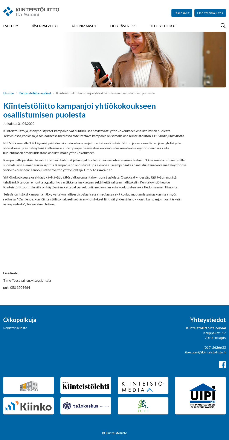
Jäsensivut (181, 13)
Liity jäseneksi (123, 26)
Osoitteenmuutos (210, 13)
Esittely (10, 26)
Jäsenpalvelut (44, 26)
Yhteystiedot (163, 26)
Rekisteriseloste (15, 328)
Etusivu (8, 93)
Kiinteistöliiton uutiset (35, 93)
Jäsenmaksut (84, 26)
